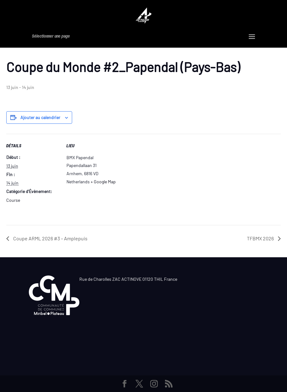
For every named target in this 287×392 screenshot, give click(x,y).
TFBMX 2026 (261, 238)
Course (13, 200)
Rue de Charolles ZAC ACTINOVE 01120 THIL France (128, 279)
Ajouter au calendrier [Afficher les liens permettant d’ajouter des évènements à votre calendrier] (40, 117)
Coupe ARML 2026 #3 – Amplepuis (50, 238)
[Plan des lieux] (160, 177)
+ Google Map (103, 181)
